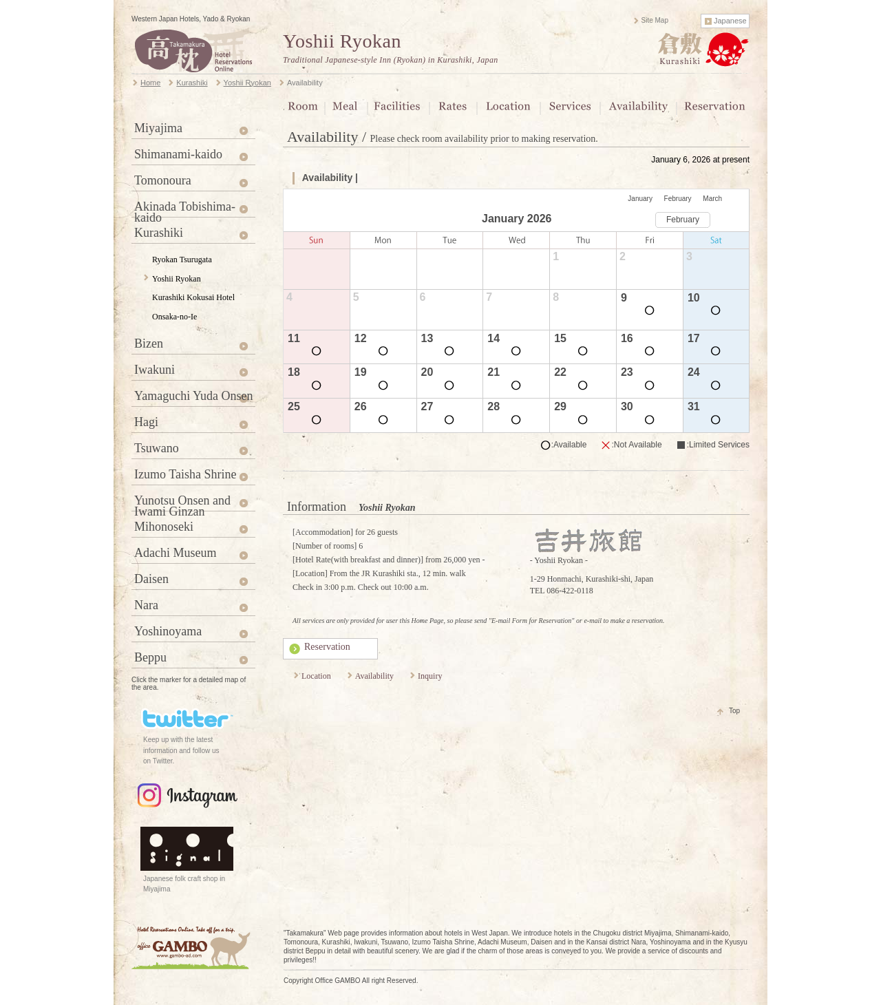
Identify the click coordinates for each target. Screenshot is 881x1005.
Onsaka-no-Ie (174, 316)
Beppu (150, 657)
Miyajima (158, 128)
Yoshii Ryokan (342, 41)
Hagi (146, 422)
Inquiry (430, 676)
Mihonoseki (163, 526)
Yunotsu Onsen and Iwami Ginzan (182, 502)
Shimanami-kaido (178, 154)
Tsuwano (156, 448)
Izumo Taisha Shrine (185, 474)
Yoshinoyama (168, 631)
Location (316, 676)
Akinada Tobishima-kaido (184, 209)
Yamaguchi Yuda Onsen (193, 396)
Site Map (654, 20)
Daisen (151, 579)
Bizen (148, 343)
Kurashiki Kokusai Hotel (193, 297)
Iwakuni (154, 370)
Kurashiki (158, 233)
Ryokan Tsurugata (182, 259)
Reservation (327, 647)
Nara (146, 605)
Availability (374, 676)
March (712, 198)
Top (734, 711)
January (640, 198)
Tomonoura (162, 180)
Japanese (730, 21)
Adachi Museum (175, 553)
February (678, 198)
